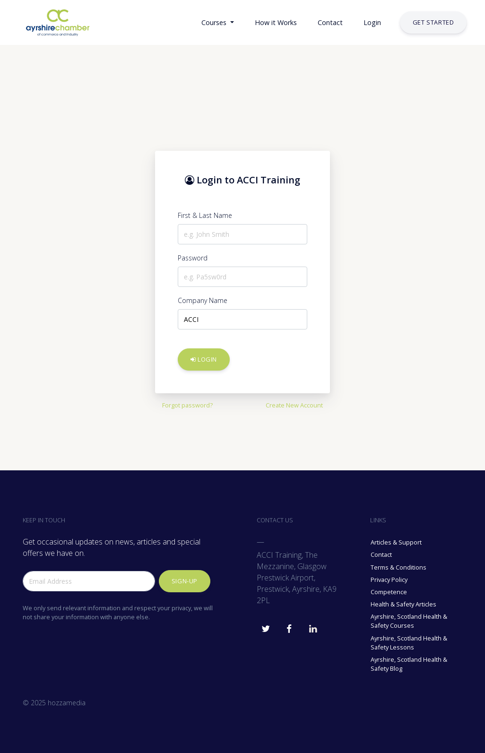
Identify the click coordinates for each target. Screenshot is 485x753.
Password (193, 257)
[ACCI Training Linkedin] (313, 626)
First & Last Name (205, 215)
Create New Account (294, 405)
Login (204, 359)
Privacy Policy (389, 579)
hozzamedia (67, 702)
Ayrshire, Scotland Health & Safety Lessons (409, 642)
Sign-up (185, 581)
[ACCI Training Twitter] (266, 626)
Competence (389, 592)
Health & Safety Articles (403, 604)
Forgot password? (187, 405)
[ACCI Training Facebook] (289, 626)
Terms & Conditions (398, 567)
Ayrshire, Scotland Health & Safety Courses (409, 621)
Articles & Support (396, 542)
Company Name (202, 300)
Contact (381, 554)
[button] (179, 22)
